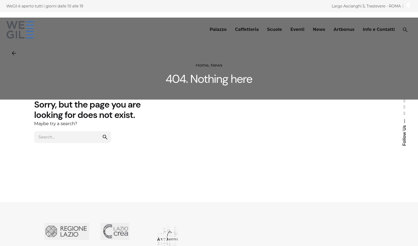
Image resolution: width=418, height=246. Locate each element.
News (216, 65)
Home (202, 65)
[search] (105, 144)
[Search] (405, 29)
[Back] (13, 53)
